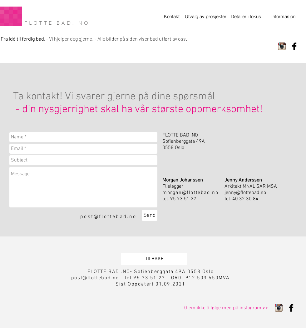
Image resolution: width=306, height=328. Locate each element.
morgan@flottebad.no (190, 193)
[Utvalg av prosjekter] (205, 16)
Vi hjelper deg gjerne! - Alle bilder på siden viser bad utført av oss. (118, 39)
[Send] (149, 215)
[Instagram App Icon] (282, 46)
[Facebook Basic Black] (294, 46)
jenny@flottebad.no (245, 193)
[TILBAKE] (154, 259)
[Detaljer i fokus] (247, 16)
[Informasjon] (283, 16)
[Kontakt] (171, 16)
